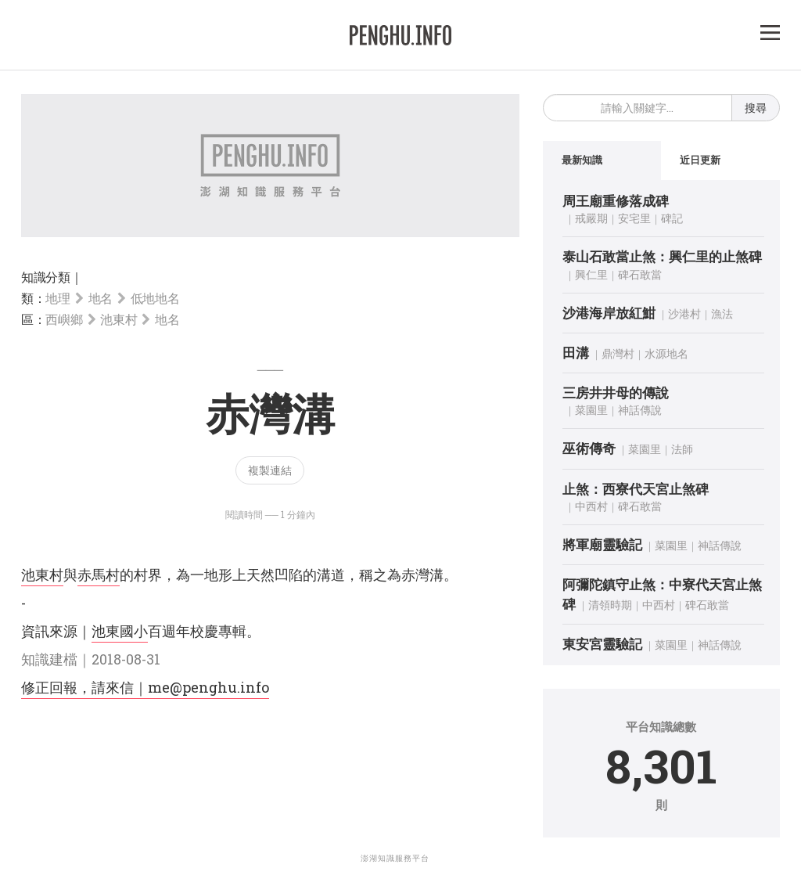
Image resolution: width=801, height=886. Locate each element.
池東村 (118, 319)
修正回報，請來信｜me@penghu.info (145, 687)
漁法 (722, 313)
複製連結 (270, 470)
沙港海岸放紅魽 (609, 313)
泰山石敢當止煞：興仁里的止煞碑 (662, 256)
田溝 (575, 353)
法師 (682, 449)
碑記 (672, 218)
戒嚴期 (591, 218)
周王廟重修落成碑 (615, 201)
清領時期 (610, 604)
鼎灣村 (618, 353)
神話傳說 (640, 410)
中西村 (591, 506)
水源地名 (666, 353)
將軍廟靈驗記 (602, 544)
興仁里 (591, 274)
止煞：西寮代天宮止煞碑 (635, 489)
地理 (57, 298)
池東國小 (120, 630)
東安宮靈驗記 (602, 644)
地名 (100, 298)
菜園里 (591, 410)
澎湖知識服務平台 (395, 858)
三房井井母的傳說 (615, 393)
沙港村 (684, 313)
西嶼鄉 (63, 319)
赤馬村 (98, 574)
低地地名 (155, 298)
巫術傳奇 (589, 449)
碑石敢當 (640, 274)
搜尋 (756, 107)
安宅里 (634, 218)
